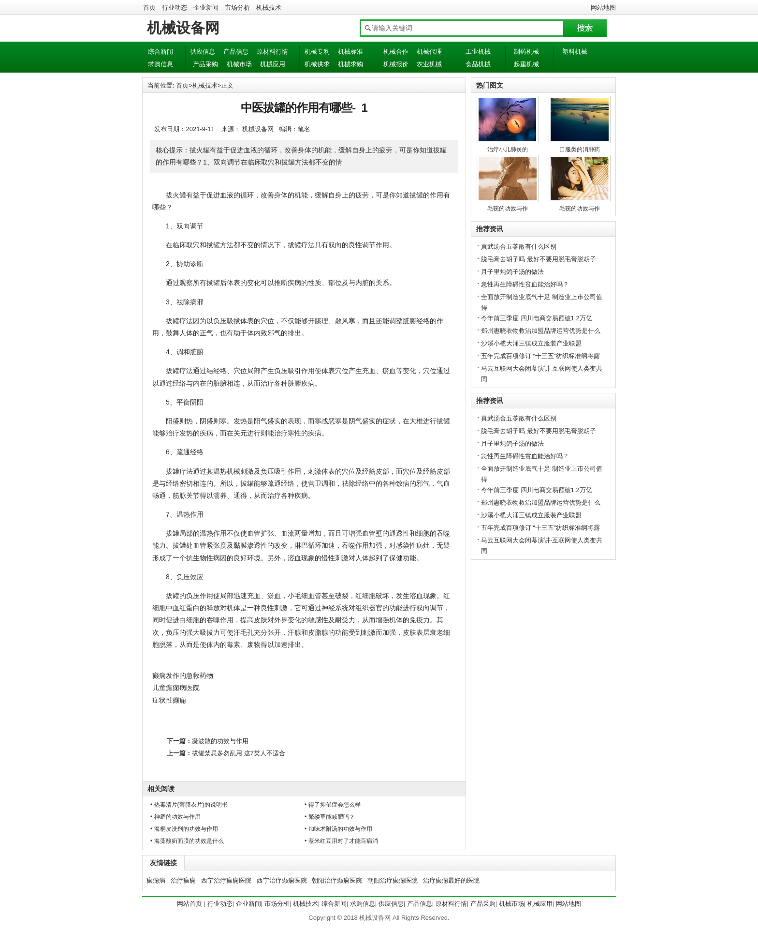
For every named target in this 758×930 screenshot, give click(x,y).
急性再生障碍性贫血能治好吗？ (525, 284)
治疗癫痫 (183, 880)
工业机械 (478, 51)
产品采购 (205, 64)
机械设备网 (183, 28)
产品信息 (235, 51)
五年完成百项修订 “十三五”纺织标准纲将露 (540, 356)
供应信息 (202, 51)
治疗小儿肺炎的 (507, 149)
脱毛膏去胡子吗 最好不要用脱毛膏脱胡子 (538, 259)
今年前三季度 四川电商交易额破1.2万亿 (536, 318)
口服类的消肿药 (579, 149)
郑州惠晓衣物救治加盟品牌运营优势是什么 (540, 330)
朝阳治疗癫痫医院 (337, 880)
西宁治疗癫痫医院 (226, 880)
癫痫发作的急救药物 (182, 675)
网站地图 (603, 7)
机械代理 (429, 51)
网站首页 (189, 903)
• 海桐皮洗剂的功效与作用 (184, 828)
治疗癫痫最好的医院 (451, 880)
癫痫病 (155, 880)
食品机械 (478, 64)
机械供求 (317, 64)
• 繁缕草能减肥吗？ (330, 816)
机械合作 (395, 51)
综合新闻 (160, 51)
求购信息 (160, 64)
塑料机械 (574, 51)
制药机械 (526, 51)
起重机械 (526, 64)
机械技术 (268, 7)
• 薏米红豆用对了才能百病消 (341, 841)
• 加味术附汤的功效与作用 (338, 828)
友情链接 (163, 863)
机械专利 (317, 51)
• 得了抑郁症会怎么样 (333, 804)
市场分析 (237, 7)
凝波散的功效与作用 (220, 741)
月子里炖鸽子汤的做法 (512, 271)
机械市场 (239, 64)
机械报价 (395, 64)
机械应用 (272, 64)
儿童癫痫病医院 (176, 687)
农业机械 (429, 64)
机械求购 (350, 64)
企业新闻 (206, 7)
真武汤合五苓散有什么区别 (518, 246)
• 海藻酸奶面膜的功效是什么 (187, 841)
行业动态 (174, 7)
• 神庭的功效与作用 (175, 816)
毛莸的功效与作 (507, 208)
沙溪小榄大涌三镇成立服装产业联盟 (531, 343)
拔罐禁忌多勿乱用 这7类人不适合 (238, 753)
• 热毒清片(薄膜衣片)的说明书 (189, 804)
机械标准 (350, 51)
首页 (149, 7)
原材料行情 (272, 51)
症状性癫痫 (169, 700)
